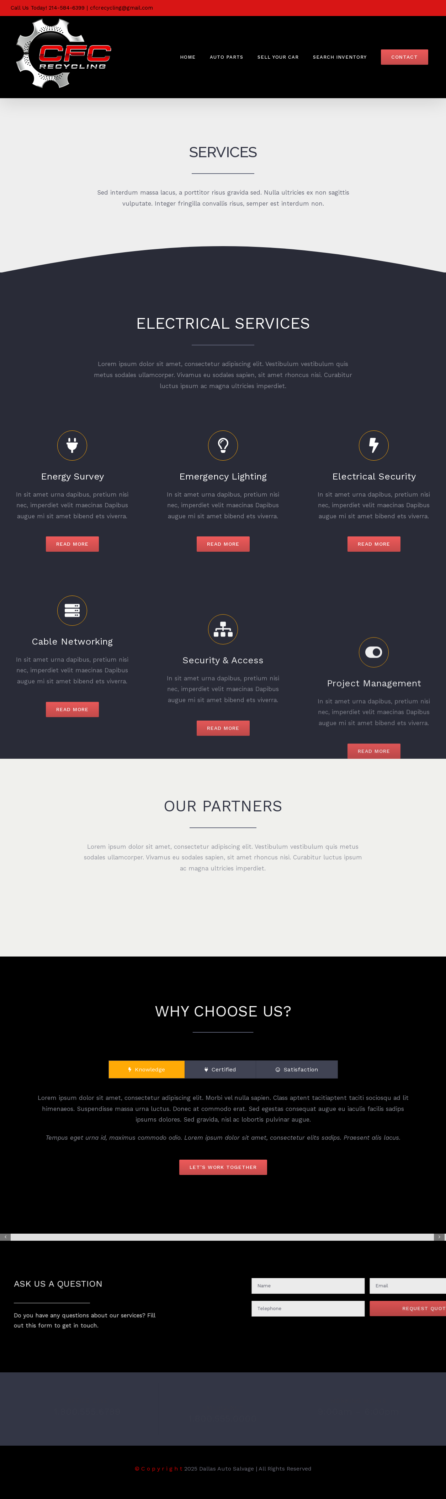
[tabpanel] (223, 1133)
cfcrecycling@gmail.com (121, 8)
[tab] (146, 1069)
